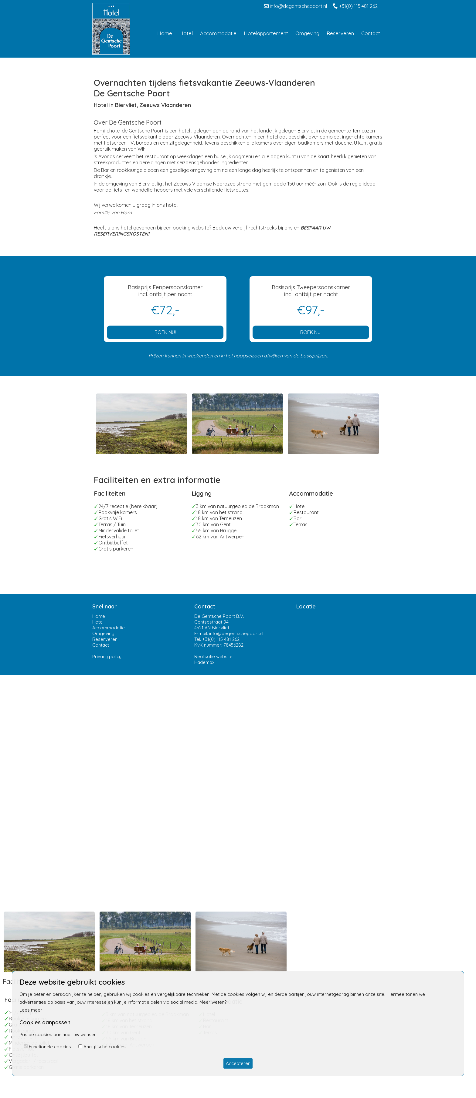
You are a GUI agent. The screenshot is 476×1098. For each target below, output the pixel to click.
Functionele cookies (50, 1046)
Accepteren (238, 1063)
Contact (100, 645)
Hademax (204, 662)
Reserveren (104, 639)
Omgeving (103, 633)
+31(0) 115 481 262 (355, 6)
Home (98, 616)
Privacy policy (106, 656)
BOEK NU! (165, 332)
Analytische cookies (104, 1046)
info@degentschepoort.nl (295, 6)
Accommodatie (108, 628)
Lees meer (30, 1010)
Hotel (98, 622)
